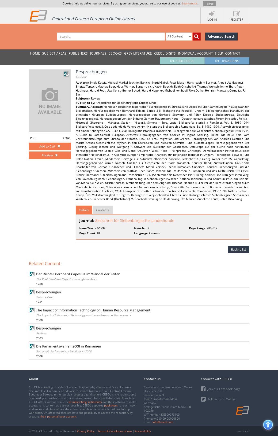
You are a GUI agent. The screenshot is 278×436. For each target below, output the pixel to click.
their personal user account (58, 416)
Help (219, 53)
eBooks (115, 53)
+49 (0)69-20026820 (166, 419)
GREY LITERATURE (138, 53)
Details (84, 210)
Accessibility (143, 431)
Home (35, 53)
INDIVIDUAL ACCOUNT (195, 53)
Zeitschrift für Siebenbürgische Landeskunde (134, 220)
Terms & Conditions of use (115, 431)
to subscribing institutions (85, 402)
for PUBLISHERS (182, 61)
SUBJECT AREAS (54, 53)
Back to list (238, 249)
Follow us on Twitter (218, 398)
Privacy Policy (86, 431)
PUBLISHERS (78, 53)
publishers (111, 405)
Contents (102, 210)
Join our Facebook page (220, 388)
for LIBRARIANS (227, 61)
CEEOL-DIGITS (165, 53)
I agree (209, 3)
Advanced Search (221, 36)
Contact (232, 53)
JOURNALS (98, 53)
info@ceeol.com (162, 422)
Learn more (189, 3)
